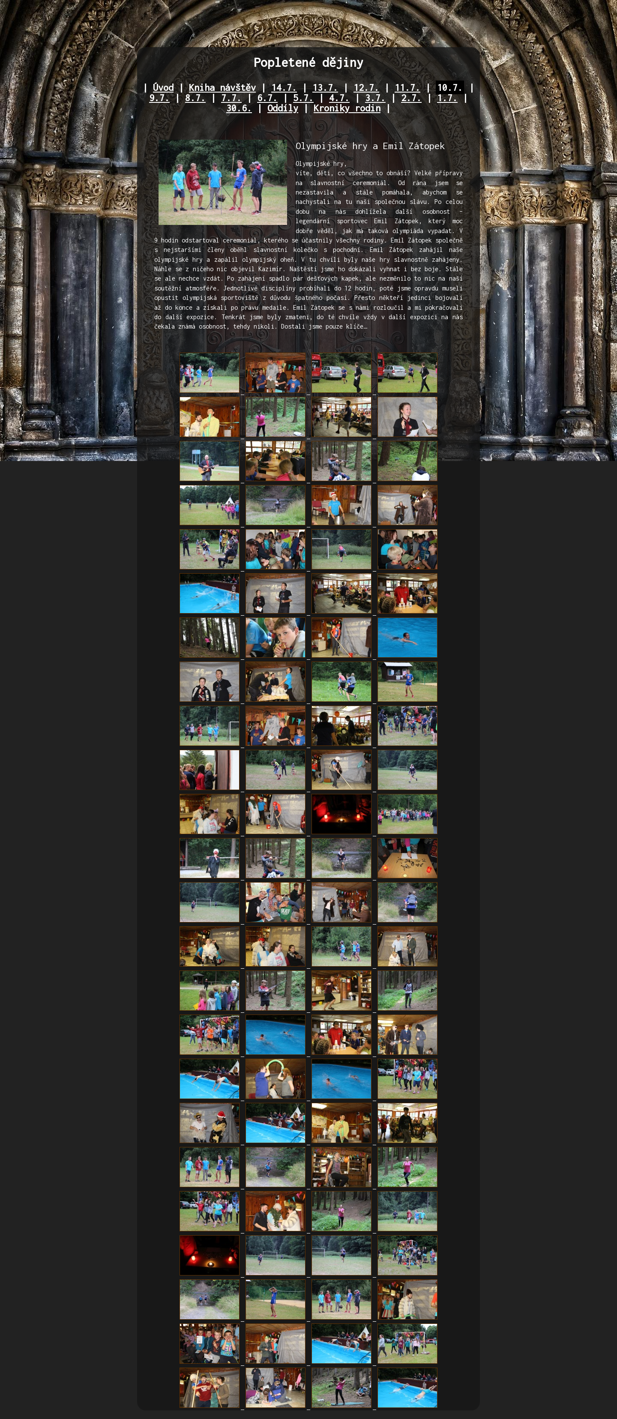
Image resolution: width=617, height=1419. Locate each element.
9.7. (159, 97)
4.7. (339, 97)
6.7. (267, 97)
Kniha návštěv (222, 87)
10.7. (450, 87)
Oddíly (282, 108)
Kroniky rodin (347, 108)
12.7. (366, 87)
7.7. (231, 97)
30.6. (239, 108)
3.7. (375, 97)
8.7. (195, 97)
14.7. (284, 87)
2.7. (411, 97)
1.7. (447, 97)
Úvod (163, 87)
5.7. (303, 97)
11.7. (407, 87)
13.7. (325, 87)
